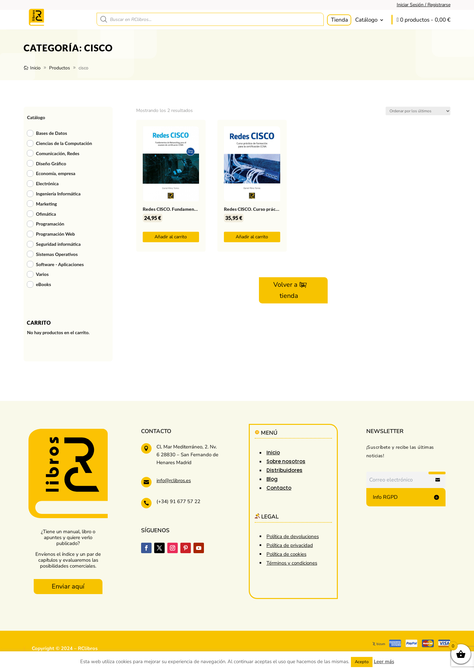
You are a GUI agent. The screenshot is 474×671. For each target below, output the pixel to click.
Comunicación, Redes (58, 153)
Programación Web (55, 234)
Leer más (384, 661)
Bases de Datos (51, 133)
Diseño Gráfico (51, 163)
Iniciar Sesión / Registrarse (423, 5)
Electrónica (47, 183)
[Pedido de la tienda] (418, 111)
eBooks (43, 284)
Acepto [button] (362, 662)
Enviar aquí (68, 586)
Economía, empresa (55, 173)
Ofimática (46, 214)
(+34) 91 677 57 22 (178, 501)
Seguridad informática (58, 244)
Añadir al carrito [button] (171, 237)
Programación (50, 224)
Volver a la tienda (289, 290)
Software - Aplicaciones (60, 264)
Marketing (46, 204)
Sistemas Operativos (57, 254)
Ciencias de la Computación (64, 143)
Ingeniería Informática (58, 193)
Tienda (339, 20)
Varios (42, 274)
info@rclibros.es (173, 480)
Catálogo (366, 20)
